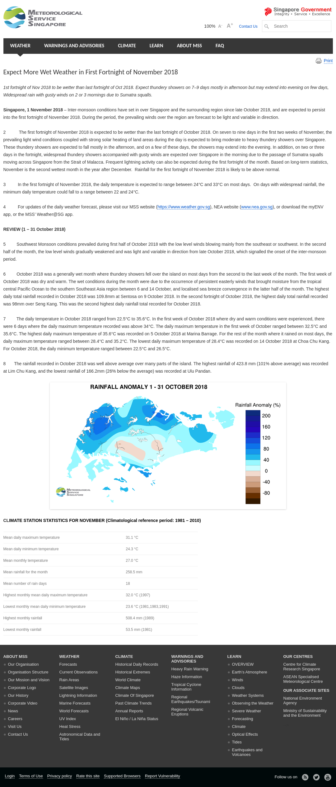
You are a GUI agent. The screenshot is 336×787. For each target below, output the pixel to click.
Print (328, 60)
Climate (127, 46)
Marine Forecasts (75, 703)
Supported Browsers (122, 776)
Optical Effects (245, 734)
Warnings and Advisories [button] (74, 46)
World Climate (128, 680)
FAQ (220, 46)
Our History (18, 695)
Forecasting (242, 718)
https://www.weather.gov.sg (183, 206)
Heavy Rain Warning (189, 669)
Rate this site (88, 776)
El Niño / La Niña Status (136, 718)
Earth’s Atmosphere (249, 672)
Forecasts (68, 664)
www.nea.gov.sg (257, 206)
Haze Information (186, 676)
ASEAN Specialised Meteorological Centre (303, 679)
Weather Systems (248, 695)
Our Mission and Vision (28, 680)
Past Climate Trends (133, 703)
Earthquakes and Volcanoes (247, 752)
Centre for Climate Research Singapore (301, 666)
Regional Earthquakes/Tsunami (190, 699)
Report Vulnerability (162, 776)
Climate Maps (127, 687)
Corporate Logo (22, 687)
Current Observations (78, 672)
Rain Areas (69, 680)
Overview (243, 664)
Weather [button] (20, 46)
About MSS (189, 46)
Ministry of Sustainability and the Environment (305, 713)
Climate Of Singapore (134, 695)
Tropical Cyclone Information (186, 687)
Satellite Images (73, 687)
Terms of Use (31, 776)
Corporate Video (22, 703)
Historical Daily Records (136, 664)
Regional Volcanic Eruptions (187, 711)
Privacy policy (59, 776)
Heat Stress (70, 726)
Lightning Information (78, 695)
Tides (237, 742)
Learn (156, 46)
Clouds (238, 687)
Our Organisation (23, 664)
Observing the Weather (252, 703)
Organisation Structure (28, 672)
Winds (237, 680)
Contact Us (248, 26)
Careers (15, 718)
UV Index (67, 718)
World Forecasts (74, 711)
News (13, 711)
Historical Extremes (132, 672)
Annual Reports (129, 711)
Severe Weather (246, 711)
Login (10, 776)
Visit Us (15, 726)
